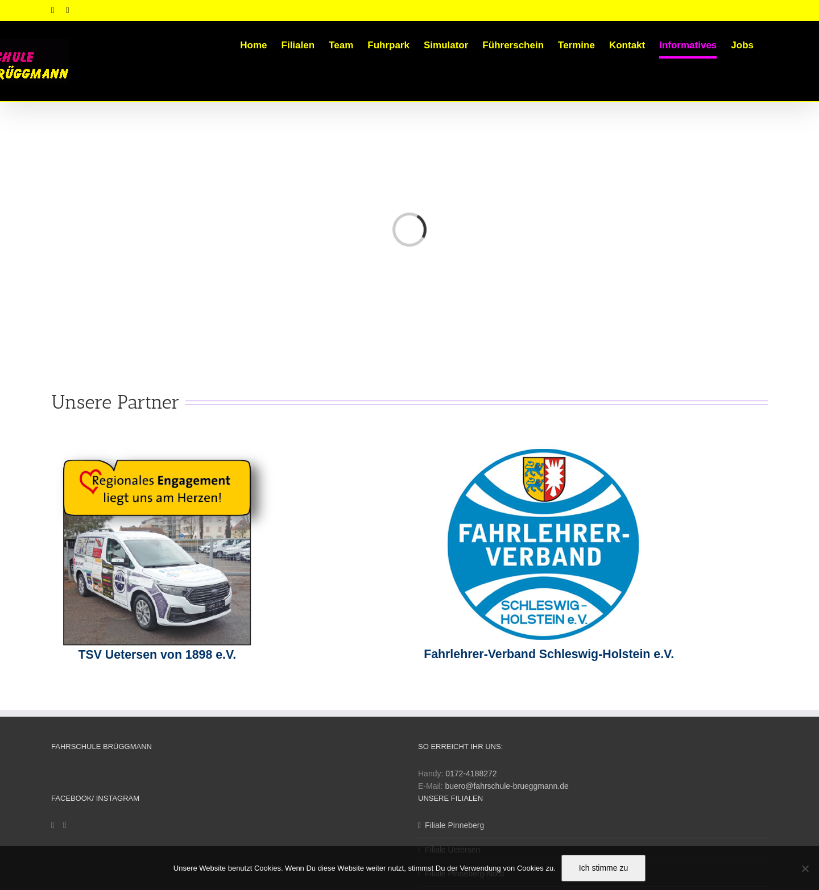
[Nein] (804, 868)
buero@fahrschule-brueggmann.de (506, 786)
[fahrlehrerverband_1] (537, 449)
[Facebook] (53, 825)
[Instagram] (65, 825)
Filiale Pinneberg (454, 825)
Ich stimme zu (603, 867)
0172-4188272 (471, 773)
